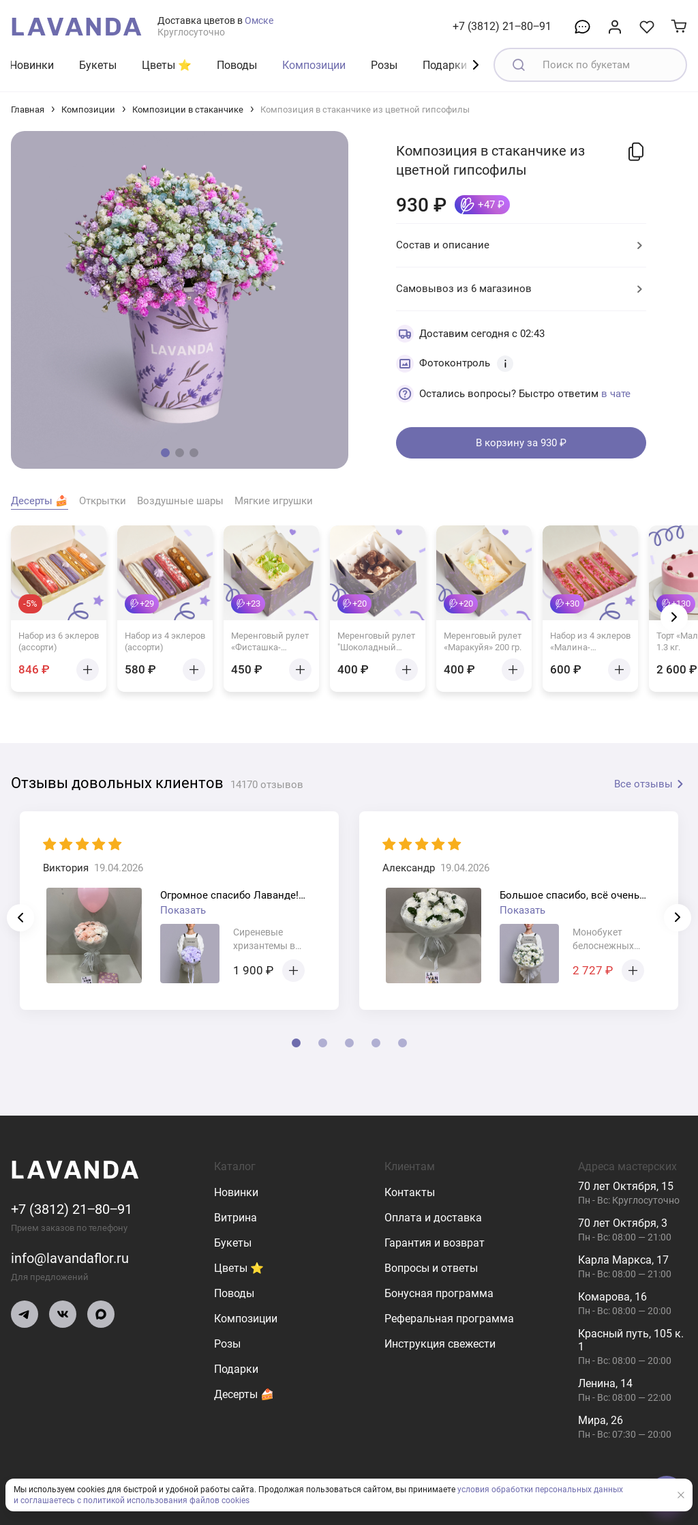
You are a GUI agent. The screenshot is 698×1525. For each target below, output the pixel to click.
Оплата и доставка (433, 1217)
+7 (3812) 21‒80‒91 (502, 26)
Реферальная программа (449, 1318)
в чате (616, 394)
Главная (27, 109)
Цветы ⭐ (167, 65)
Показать (183, 910)
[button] (165, 452)
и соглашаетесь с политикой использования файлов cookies (131, 1500)
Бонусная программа (439, 1293)
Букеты (98, 65)
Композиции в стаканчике (187, 109)
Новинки (32, 65)
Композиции (314, 65)
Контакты (409, 1192)
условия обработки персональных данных (540, 1489)
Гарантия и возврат (434, 1242)
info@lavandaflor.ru (70, 1258)
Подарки (445, 65)
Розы (384, 65)
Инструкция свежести (440, 1343)
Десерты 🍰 (244, 1394)
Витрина (235, 1217)
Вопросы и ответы (431, 1268)
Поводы (237, 65)
